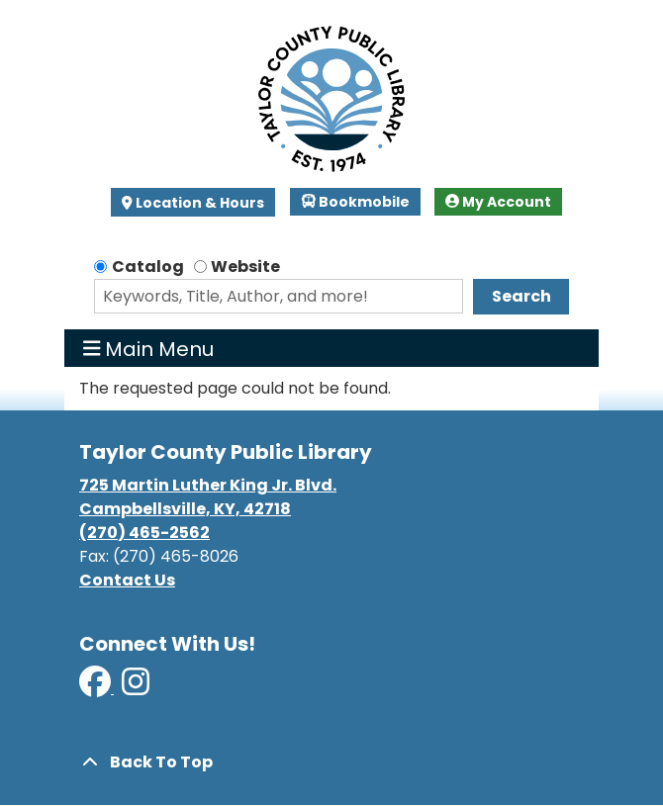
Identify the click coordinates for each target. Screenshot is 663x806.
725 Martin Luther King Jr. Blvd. (207, 485)
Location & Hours (198, 203)
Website (245, 266)
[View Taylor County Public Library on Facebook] (96, 687)
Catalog (148, 266)
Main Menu (149, 348)
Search (521, 296)
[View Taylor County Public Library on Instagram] (135, 687)
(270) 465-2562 (144, 532)
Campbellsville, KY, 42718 (185, 508)
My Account (498, 202)
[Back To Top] (331, 762)
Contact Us (127, 580)
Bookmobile (356, 202)
